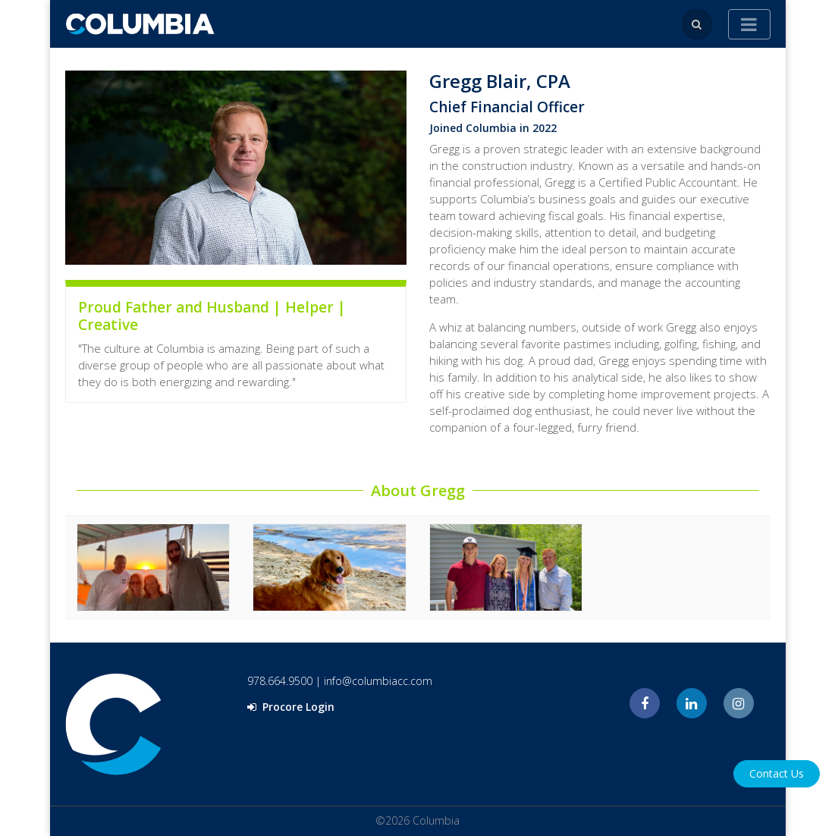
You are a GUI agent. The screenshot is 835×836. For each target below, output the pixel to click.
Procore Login (290, 706)
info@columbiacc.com (378, 681)
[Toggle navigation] (749, 24)
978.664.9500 (279, 681)
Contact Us (776, 773)
